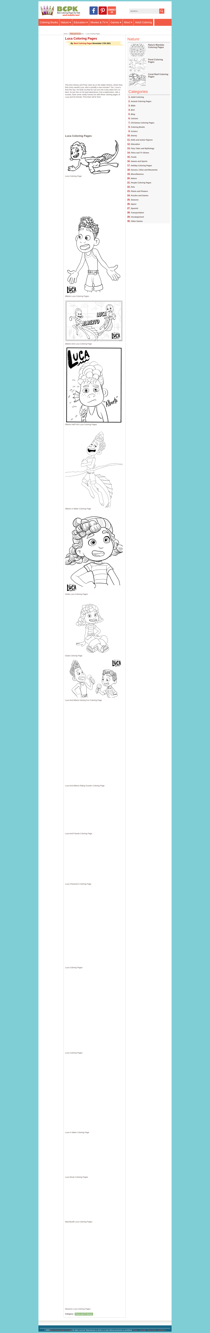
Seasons (135, 200)
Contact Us (162, 1330)
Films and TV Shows (77, 34)
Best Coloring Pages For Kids (60, 1330)
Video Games (137, 221)
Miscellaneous (137, 174)
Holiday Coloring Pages (141, 165)
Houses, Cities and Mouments (144, 170)
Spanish (134, 208)
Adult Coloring (143, 22)
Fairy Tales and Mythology (142, 148)
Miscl (127, 22)
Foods (133, 157)
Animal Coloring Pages (141, 101)
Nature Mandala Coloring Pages (156, 46)
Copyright (142, 1330)
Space (133, 204)
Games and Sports (139, 161)
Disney (134, 136)
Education (80, 22)
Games (114, 22)
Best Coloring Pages (83, 43)
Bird (133, 110)
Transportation (137, 213)
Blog (133, 114)
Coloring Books (49, 22)
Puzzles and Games (139, 195)
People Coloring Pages (141, 183)
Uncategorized (137, 217)
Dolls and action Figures (142, 140)
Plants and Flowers (139, 191)
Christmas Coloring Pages (142, 123)
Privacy (135, 1330)
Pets (133, 187)
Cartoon (134, 118)
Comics (134, 131)
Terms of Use (152, 1330)
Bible (133, 106)
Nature (65, 22)
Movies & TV (98, 22)
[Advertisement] (94, 64)
